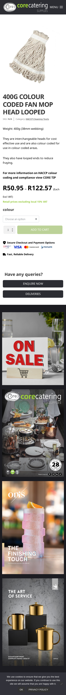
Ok (21, 689)
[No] (61, 684)
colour (8, 209)
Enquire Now (33, 284)
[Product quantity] (9, 230)
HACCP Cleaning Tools (37, 119)
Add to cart (40, 230)
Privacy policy (38, 689)
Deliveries (33, 294)
